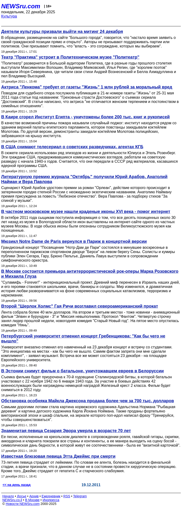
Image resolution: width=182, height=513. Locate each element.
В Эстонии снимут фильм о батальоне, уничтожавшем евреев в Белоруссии (82, 371)
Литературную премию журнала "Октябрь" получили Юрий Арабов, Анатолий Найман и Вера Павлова (84, 179)
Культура (9, 16)
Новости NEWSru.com (23, 504)
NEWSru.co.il (12, 500)
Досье (21, 496)
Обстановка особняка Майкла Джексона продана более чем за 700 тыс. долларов (87, 400)
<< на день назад (17, 485)
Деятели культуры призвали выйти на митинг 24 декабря (62, 31)
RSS (66, 496)
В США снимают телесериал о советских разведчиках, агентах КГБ (72, 146)
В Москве (32, 500)
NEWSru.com (20, 6)
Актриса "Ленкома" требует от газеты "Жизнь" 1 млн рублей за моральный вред (86, 87)
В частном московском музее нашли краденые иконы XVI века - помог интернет (85, 211)
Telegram (80, 496)
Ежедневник (51, 496)
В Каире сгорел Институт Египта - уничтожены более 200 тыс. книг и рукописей (85, 117)
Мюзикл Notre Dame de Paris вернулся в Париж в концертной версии (74, 241)
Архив (34, 496)
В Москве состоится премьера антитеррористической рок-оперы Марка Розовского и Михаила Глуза (89, 274)
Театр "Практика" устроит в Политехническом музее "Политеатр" (70, 57)
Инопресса (51, 500)
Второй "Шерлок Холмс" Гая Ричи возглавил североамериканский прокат (79, 306)
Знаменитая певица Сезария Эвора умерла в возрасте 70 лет (66, 430)
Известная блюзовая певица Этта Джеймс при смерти (58, 456)
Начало (8, 496)
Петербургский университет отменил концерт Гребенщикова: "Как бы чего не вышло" (83, 338)
